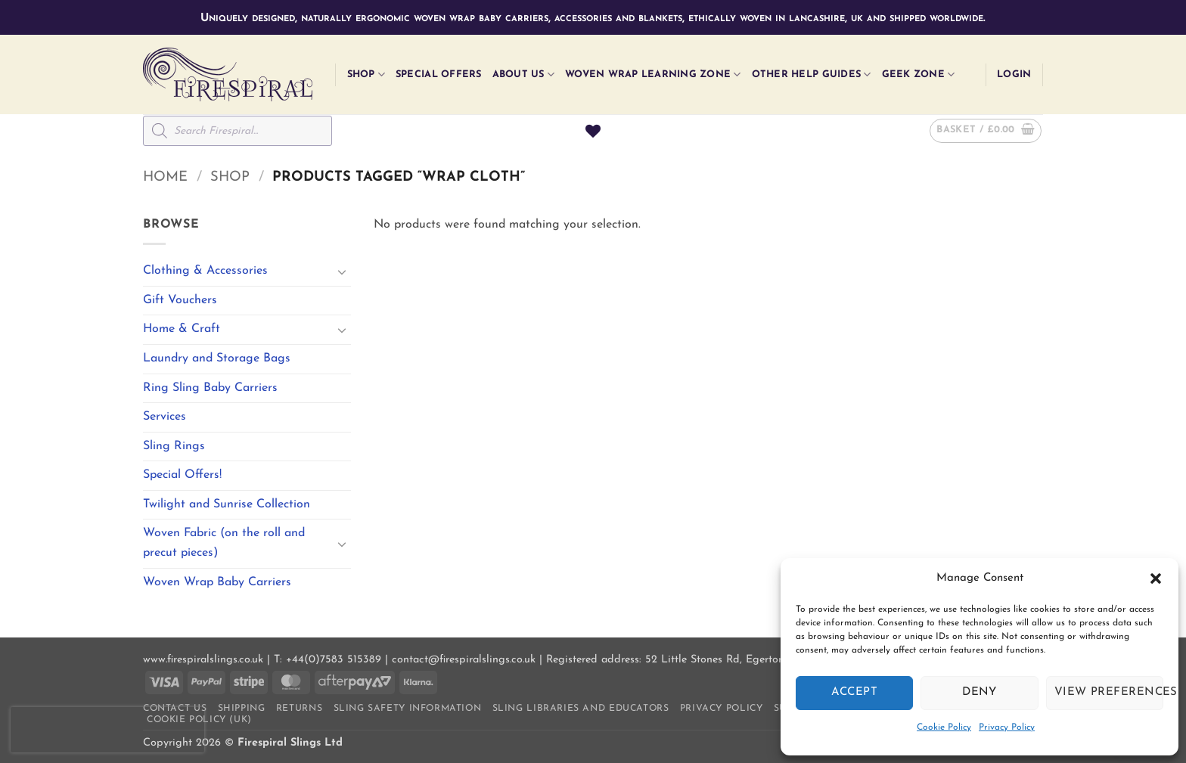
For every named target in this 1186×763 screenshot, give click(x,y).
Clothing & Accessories (205, 271)
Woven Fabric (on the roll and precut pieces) (224, 543)
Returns (299, 708)
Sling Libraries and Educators (580, 708)
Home (165, 177)
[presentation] (107, 729)
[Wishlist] (593, 130)
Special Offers (439, 74)
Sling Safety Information (408, 708)
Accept (854, 692)
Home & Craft (181, 329)
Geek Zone (918, 74)
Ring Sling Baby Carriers (210, 388)
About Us (523, 74)
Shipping (241, 708)
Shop (366, 74)
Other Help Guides (811, 74)
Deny (979, 692)
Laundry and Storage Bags (216, 358)
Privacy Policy (1007, 727)
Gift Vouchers (180, 300)
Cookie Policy (944, 727)
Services (164, 417)
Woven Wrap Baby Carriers (217, 582)
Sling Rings (174, 446)
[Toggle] (342, 271)
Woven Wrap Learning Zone (653, 74)
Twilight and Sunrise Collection (226, 504)
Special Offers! (182, 475)
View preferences (1108, 692)
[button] (1155, 578)
